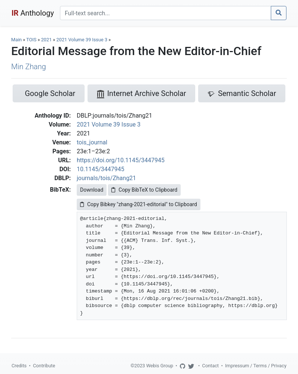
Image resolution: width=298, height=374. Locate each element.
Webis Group (159, 365)
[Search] (165, 13)
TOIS (31, 39)
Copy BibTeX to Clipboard (144, 190)
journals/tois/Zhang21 (106, 178)
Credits (19, 365)
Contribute (44, 365)
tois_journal (92, 142)
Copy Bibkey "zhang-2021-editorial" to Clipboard (138, 204)
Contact (210, 365)
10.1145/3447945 (100, 169)
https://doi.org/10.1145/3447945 (121, 160)
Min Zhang (28, 66)
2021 (46, 39)
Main (16, 39)
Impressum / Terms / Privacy (255, 365)
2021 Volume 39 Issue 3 (82, 39)
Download (91, 190)
